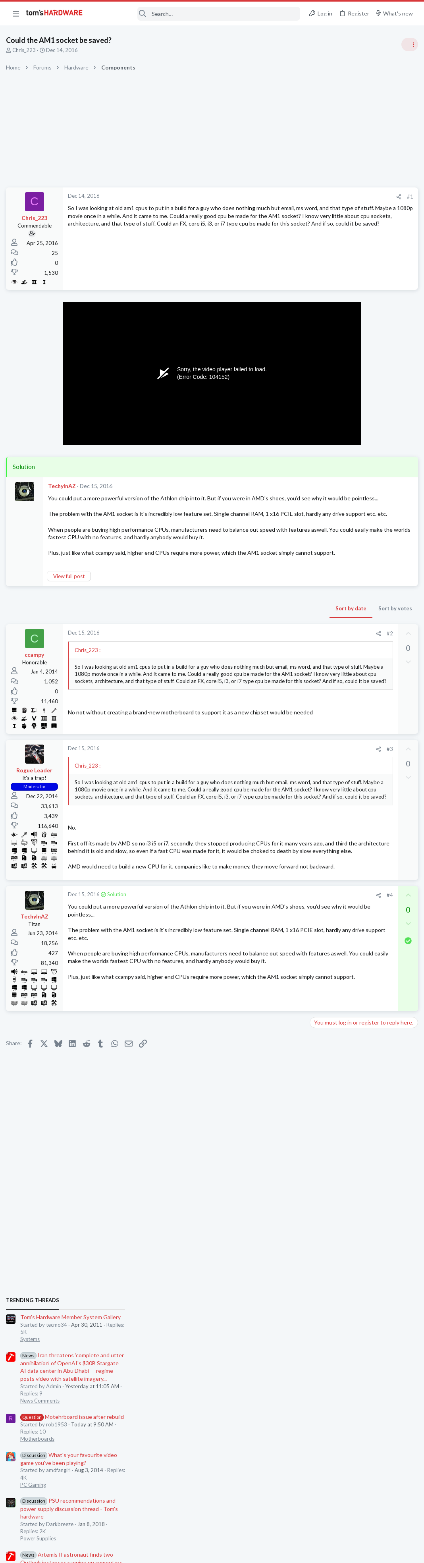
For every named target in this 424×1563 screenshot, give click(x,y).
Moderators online (326, 1088)
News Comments (331, 530)
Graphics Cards (329, 1029)
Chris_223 (26, 50)
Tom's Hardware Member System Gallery (361, 446)
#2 (261, 634)
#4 (261, 962)
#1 (281, 196)
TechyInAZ (64, 485)
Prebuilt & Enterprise (335, 843)
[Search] (196, 14)
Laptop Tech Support (335, 951)
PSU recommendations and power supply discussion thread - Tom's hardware (360, 638)
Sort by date (221, 609)
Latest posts (316, 811)
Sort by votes (266, 609)
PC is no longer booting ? (354, 828)
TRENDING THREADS (323, 429)
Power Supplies (329, 668)
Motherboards (328, 568)
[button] (16, 13)
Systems (321, 468)
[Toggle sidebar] (407, 44)
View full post (71, 577)
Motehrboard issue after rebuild (363, 545)
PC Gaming (324, 614)
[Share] (269, 197)
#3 (261, 771)
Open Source (326, 1068)
